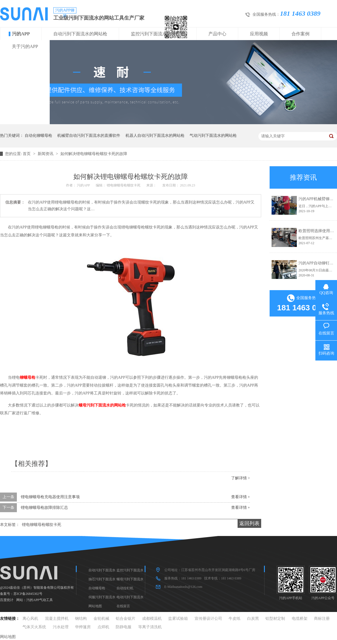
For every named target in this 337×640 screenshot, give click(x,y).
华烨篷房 (83, 627)
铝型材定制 (275, 618)
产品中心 (217, 33)
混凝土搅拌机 (57, 618)
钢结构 (81, 618)
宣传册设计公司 (208, 618)
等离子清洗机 (150, 627)
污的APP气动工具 (39, 600)
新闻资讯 (46, 154)
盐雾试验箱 (178, 618)
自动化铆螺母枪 (38, 135)
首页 (27, 154)
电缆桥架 (300, 618)
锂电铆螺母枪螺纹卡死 (41, 525)
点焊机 (103, 627)
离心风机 (30, 618)
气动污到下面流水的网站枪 (213, 135)
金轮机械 (101, 618)
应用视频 (259, 33)
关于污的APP (25, 46)
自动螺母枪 (96, 588)
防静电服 (123, 627)
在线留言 (123, 606)
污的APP (21, 33)
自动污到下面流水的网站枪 (80, 33)
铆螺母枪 (27, 377)
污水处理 (61, 627)
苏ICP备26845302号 (27, 594)
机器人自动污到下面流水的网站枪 (155, 135)
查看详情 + (240, 497)
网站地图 (95, 606)
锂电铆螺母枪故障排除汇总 (44, 507)
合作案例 (300, 33)
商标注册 (322, 618)
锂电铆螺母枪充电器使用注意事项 (50, 497)
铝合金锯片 (125, 618)
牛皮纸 (234, 618)
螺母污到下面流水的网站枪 (102, 405)
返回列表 (249, 523)
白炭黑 (253, 618)
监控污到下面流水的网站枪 (158, 33)
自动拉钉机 (125, 588)
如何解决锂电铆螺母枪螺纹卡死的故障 (93, 154)
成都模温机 (152, 618)
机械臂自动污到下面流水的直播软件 (88, 135)
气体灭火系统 (34, 627)
